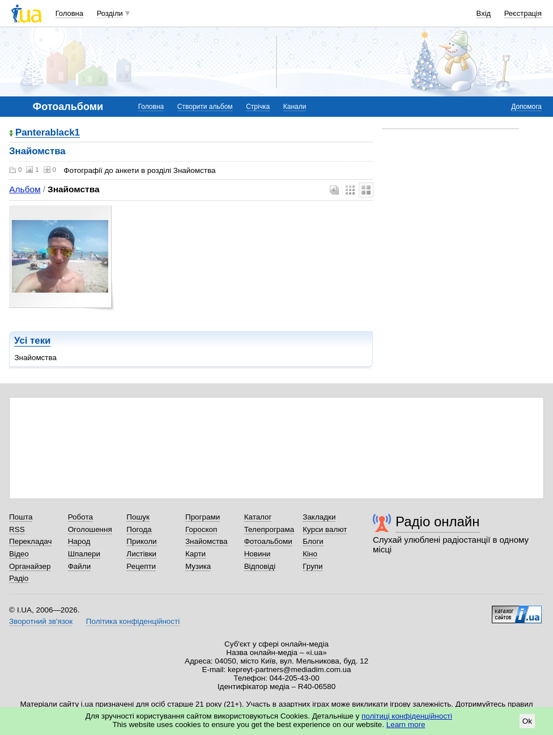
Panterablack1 (47, 133)
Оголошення (90, 529)
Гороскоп (201, 529)
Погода (138, 529)
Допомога (526, 107)
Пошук (138, 517)
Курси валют (325, 529)
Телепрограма (269, 529)
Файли (79, 566)
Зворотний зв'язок (41, 621)
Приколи (141, 541)
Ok (527, 721)
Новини (257, 554)
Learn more (406, 724)
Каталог (258, 517)
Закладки (319, 517)
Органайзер (29, 566)
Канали (295, 107)
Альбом (24, 189)
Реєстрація (523, 13)
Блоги (313, 541)
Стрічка (258, 107)
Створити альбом (205, 107)
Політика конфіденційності (133, 621)
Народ (79, 541)
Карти (195, 554)
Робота (80, 517)
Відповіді (260, 566)
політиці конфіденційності (406, 716)
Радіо (18, 578)
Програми (202, 517)
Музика (198, 566)
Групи (312, 566)
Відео (19, 554)
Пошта (20, 517)
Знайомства (206, 541)
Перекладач (30, 541)
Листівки (141, 554)
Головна (69, 13)
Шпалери (84, 554)
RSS (17, 529)
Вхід (484, 13)
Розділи (110, 13)
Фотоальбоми (268, 541)
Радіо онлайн (437, 521)
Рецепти (141, 566)
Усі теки (32, 340)
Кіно (310, 554)
